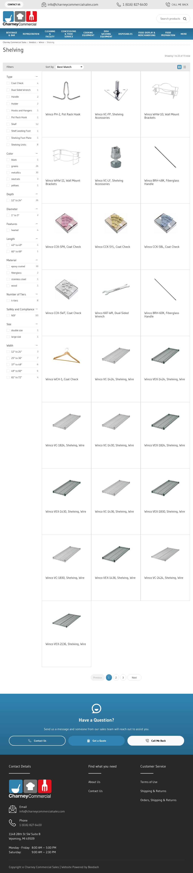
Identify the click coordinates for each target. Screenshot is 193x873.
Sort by (50, 66)
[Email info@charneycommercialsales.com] (70, 4)
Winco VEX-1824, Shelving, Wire (164, 445)
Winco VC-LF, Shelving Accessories (109, 182)
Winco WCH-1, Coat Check (62, 379)
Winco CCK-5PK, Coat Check (63, 246)
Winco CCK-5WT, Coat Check (63, 313)
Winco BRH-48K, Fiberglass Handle (161, 182)
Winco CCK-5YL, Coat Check (112, 246)
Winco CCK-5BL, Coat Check (161, 246)
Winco (41, 42)
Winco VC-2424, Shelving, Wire (163, 577)
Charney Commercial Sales (14, 42)
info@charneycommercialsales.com (42, 811)
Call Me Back (177, 4)
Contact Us (14, 4)
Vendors (32, 42)
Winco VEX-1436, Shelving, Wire (115, 577)
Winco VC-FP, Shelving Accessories (109, 115)
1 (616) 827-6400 (30, 825)
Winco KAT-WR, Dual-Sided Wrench (112, 314)
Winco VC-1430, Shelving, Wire (114, 445)
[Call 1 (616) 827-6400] (132, 4)
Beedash (93, 867)
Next (134, 677)
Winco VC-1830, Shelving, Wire (65, 577)
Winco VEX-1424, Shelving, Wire (164, 379)
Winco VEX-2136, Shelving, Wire (66, 644)
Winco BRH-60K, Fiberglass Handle (161, 314)
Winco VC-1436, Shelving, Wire (114, 511)
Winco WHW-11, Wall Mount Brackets (63, 182)
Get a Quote (96, 740)
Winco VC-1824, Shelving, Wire (65, 445)
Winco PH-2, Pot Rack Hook (63, 114)
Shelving (50, 42)
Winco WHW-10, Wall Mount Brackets (161, 115)
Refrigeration (31, 33)
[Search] (173, 18)
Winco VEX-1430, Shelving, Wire (66, 511)
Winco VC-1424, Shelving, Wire (114, 379)
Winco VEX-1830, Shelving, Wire (164, 511)
